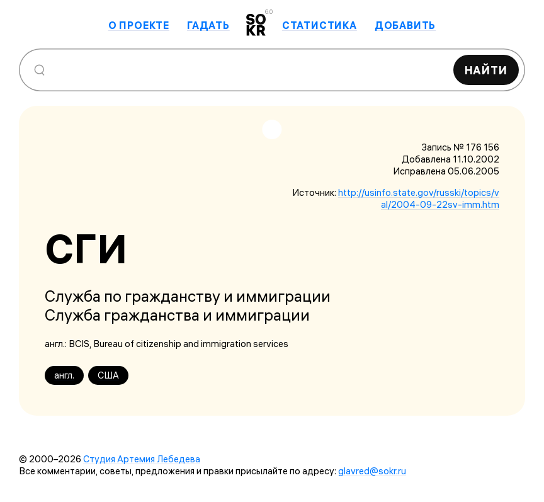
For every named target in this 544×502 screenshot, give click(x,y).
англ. (64, 375)
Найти (486, 70)
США (108, 375)
